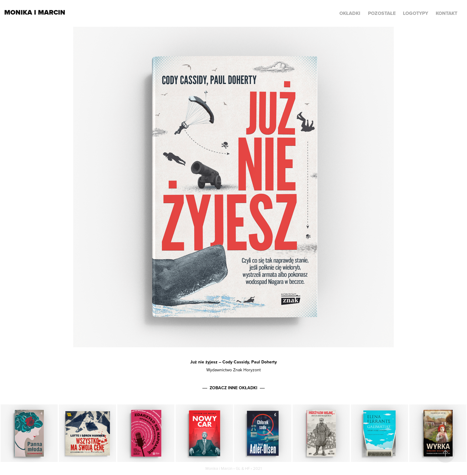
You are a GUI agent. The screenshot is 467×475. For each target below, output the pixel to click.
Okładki (349, 13)
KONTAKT (446, 13)
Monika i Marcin (34, 12)
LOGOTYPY (415, 13)
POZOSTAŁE (382, 13)
